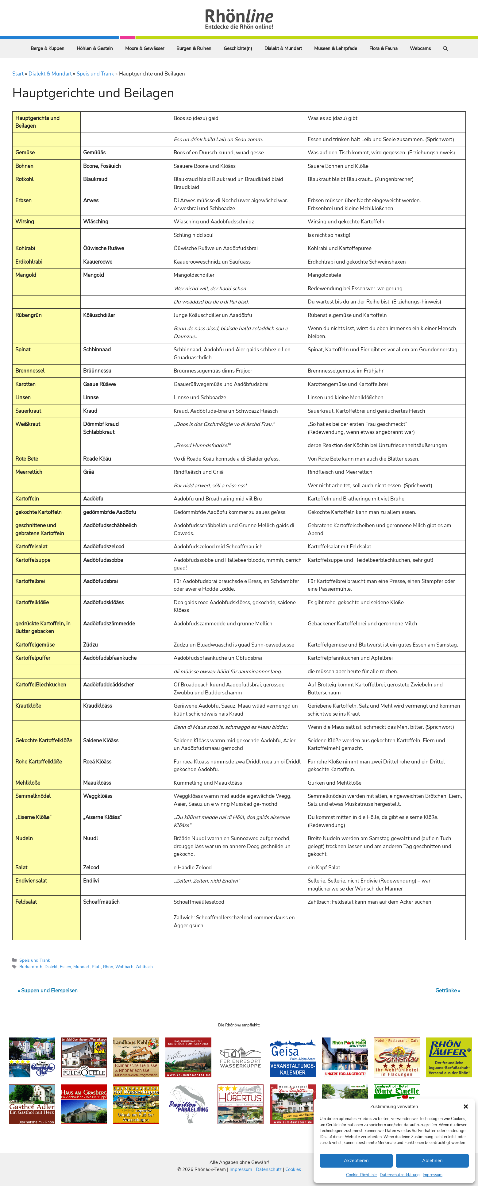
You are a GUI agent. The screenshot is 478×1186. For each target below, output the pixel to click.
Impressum (432, 1175)
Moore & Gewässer (144, 48)
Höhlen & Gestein (95, 48)
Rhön (108, 967)
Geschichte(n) (238, 48)
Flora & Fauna (383, 48)
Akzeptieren (356, 1160)
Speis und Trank (95, 73)
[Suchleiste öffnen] (445, 48)
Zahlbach (144, 967)
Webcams (420, 48)
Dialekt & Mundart (283, 48)
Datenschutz (269, 1169)
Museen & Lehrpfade (335, 48)
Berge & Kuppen (47, 48)
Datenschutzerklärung (400, 1175)
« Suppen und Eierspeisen (47, 990)
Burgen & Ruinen (193, 48)
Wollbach (124, 967)
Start (18, 73)
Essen (65, 967)
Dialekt (51, 967)
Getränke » (448, 990)
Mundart (81, 967)
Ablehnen (432, 1160)
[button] (466, 1106)
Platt (96, 967)
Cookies (293, 1169)
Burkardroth (30, 967)
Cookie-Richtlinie (361, 1175)
